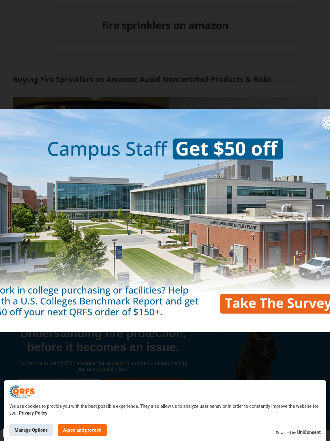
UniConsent (309, 432)
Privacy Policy (33, 413)
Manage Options (31, 430)
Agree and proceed (82, 430)
